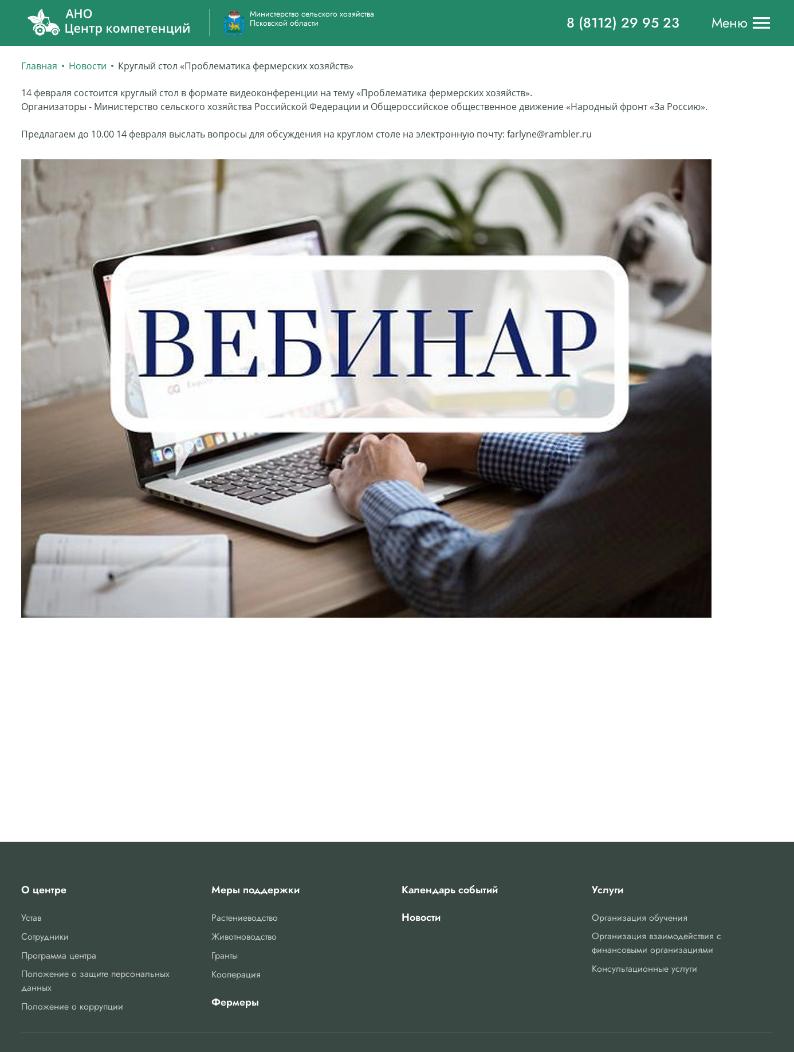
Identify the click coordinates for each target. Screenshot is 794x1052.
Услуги (607, 890)
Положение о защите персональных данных (95, 980)
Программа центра (58, 955)
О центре (43, 890)
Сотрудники (45, 936)
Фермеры (235, 1002)
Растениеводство (244, 917)
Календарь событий (450, 890)
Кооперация (236, 974)
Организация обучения (639, 917)
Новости (88, 66)
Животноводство (244, 936)
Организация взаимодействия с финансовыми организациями (656, 942)
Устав (31, 917)
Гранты (224, 955)
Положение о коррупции (72, 1006)
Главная (39, 66)
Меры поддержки (255, 890)
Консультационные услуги (644, 968)
